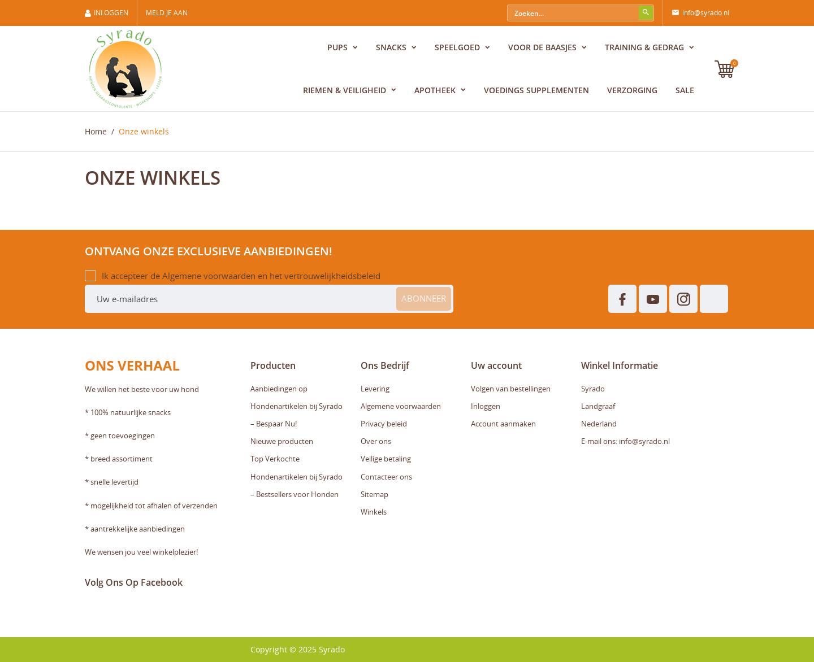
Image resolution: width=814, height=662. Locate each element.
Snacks (392, 47)
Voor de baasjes (543, 47)
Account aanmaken (503, 424)
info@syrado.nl (700, 13)
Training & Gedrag (645, 47)
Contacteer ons (386, 477)
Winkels (374, 512)
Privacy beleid (384, 424)
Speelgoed (458, 47)
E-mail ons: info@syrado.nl (625, 441)
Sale (685, 90)
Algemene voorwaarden (401, 406)
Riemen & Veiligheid (345, 90)
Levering (375, 389)
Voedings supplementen (536, 90)
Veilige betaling (386, 459)
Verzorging (632, 90)
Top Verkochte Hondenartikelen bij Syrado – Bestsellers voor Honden (296, 476)
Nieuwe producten (281, 441)
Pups (338, 47)
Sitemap (374, 494)
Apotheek (436, 90)
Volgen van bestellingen (511, 389)
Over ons (376, 441)
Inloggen (485, 406)
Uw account (496, 365)
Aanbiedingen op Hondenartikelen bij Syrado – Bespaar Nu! (296, 406)
